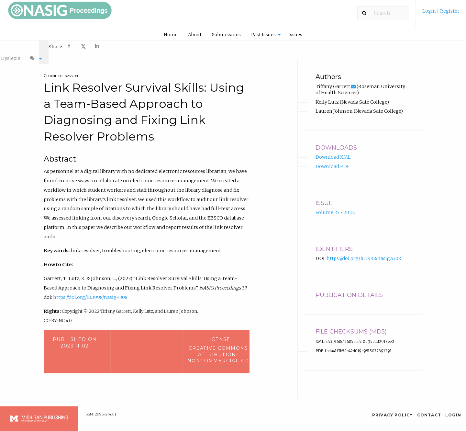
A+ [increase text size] (367, 46)
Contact (429, 408)
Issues (295, 35)
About (195, 35)
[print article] (337, 46)
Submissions (226, 35)
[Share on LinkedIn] (97, 46)
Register (449, 11)
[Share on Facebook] (69, 46)
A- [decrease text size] (352, 46)
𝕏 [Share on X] (83, 46)
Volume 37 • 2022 (335, 206)
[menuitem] (441, 13)
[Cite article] (413, 46)
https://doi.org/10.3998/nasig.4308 (90, 291)
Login (429, 11)
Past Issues (263, 35)
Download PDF (333, 160)
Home (171, 35)
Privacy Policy (392, 408)
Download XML (333, 151)
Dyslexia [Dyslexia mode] (389, 46)
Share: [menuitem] (56, 47)
